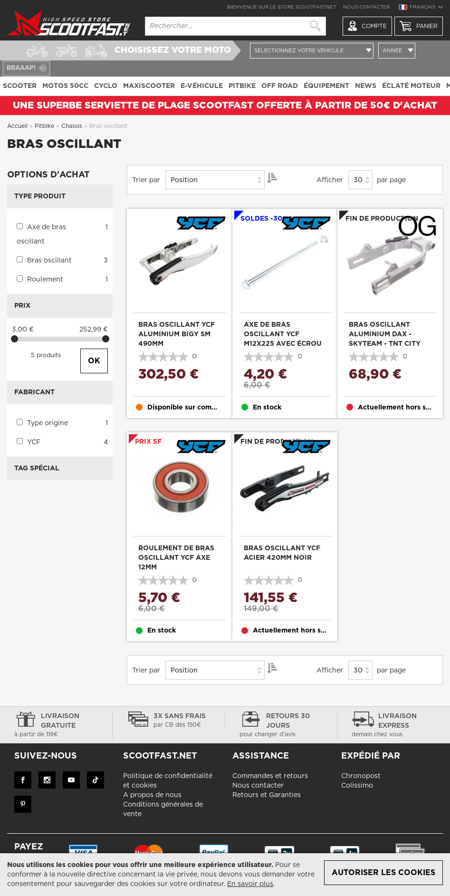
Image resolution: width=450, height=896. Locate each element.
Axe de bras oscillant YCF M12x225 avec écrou (283, 334)
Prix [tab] (22, 305)
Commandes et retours (270, 776)
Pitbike (45, 126)
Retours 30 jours (281, 726)
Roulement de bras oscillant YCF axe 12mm (176, 558)
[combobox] (235, 26)
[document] (225, 874)
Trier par (146, 180)
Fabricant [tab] (34, 392)
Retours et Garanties (266, 795)
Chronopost (361, 776)
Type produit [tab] (40, 196)
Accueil (18, 126)
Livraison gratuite (56, 726)
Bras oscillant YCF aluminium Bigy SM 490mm (176, 334)
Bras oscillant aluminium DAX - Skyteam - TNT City (385, 334)
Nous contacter (366, 7)
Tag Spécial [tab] (36, 468)
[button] (420, 8)
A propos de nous (152, 795)
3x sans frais (169, 721)
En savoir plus (250, 884)
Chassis (72, 126)
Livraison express (394, 726)
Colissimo (357, 785)
